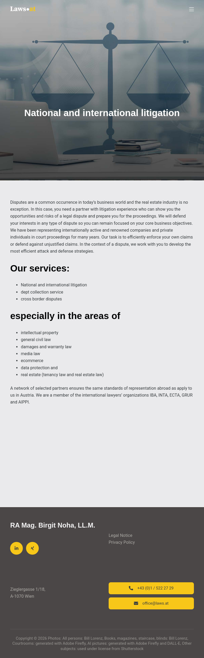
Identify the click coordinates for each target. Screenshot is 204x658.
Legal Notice (120, 535)
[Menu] (191, 9)
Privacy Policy (122, 542)
